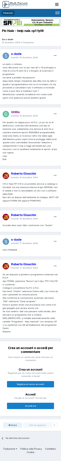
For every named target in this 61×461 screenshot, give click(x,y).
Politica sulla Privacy (31, 448)
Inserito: (24, 57)
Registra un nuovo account (30, 384)
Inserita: (24, 115)
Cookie (30, 452)
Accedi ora (30, 406)
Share (12, 425)
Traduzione (10, 448)
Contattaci (50, 448)
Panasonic (28, 42)
